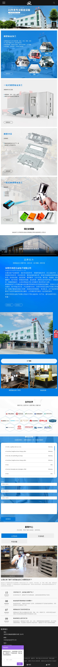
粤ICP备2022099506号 (42, 658)
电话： (30, 647)
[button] (27, 26)
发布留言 (8, 519)
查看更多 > (8, 74)
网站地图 (51, 658)
